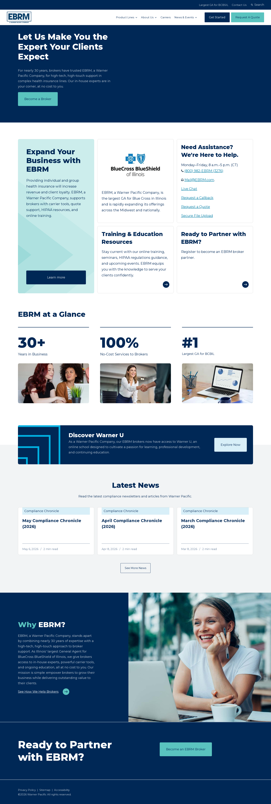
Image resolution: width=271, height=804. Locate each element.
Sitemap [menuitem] (44, 790)
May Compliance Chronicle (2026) (51, 523)
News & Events (184, 17)
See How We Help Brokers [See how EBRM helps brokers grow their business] (38, 692)
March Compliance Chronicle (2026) (213, 523)
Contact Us (239, 5)
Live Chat (189, 189)
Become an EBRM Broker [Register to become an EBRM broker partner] (185, 749)
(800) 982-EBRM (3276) (203, 171)
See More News (135, 568)
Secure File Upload (197, 216)
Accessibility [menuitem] (62, 790)
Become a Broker (37, 99)
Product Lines (125, 17)
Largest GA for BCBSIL (213, 5)
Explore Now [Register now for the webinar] (230, 445)
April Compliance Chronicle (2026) (132, 523)
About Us (147, 17)
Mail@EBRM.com (199, 180)
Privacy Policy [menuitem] (27, 790)
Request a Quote (195, 207)
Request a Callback (197, 198)
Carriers (166, 17)
